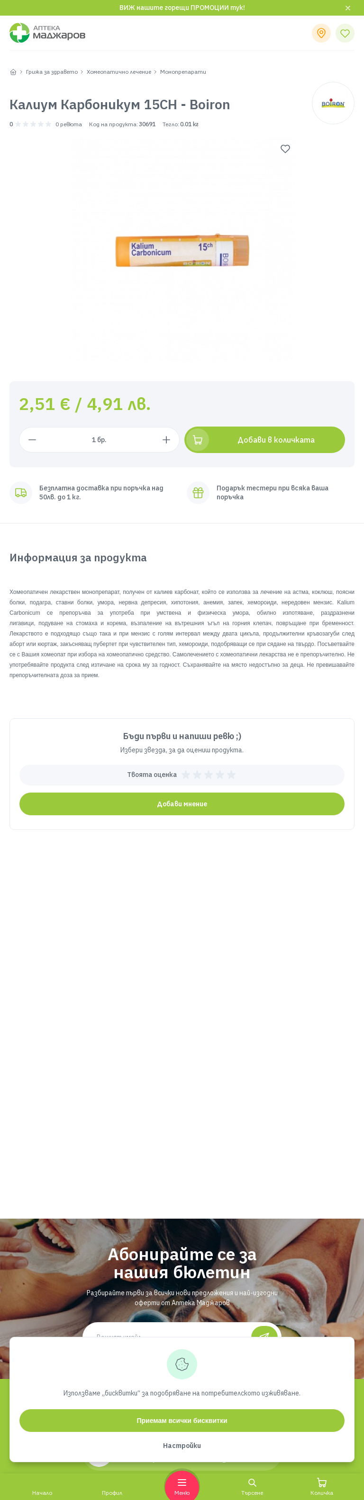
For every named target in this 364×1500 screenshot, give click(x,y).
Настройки (182, 1445)
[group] (182, 250)
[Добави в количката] (264, 440)
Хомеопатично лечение (119, 71)
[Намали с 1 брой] (32, 440)
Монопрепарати (183, 71)
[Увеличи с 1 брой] (166, 440)
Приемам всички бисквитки (181, 1420)
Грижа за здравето (52, 71)
